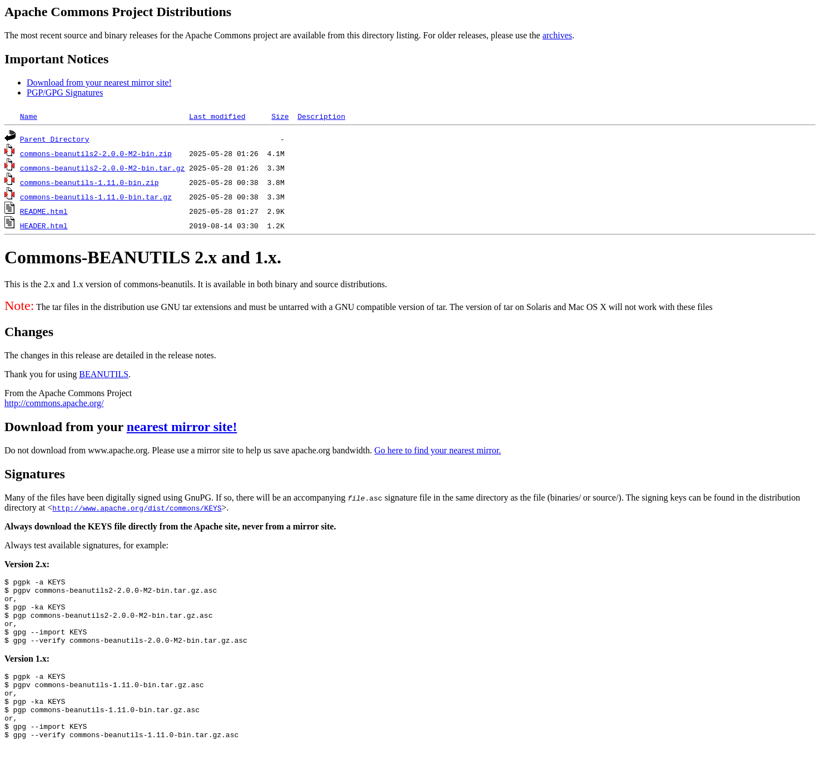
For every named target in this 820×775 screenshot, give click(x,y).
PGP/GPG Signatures (65, 92)
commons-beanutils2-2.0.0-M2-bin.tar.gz (102, 168)
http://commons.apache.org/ (53, 403)
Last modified (217, 116)
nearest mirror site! (182, 426)
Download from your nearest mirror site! (99, 82)
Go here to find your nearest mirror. (437, 450)
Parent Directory (55, 139)
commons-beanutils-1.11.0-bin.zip (89, 182)
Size (280, 116)
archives (557, 35)
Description (321, 116)
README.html (44, 211)
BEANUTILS (103, 374)
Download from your (65, 426)
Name (28, 116)
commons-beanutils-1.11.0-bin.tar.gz (96, 197)
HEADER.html (44, 226)
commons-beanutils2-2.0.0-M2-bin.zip (96, 153)
